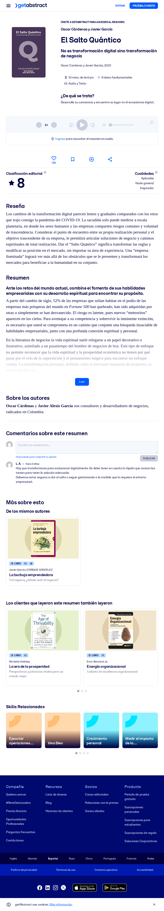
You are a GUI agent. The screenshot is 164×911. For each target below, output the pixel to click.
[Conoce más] (45, 172)
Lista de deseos (56, 794)
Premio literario (16, 811)
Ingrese (60, 139)
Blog (49, 802)
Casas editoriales (96, 794)
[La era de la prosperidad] (43, 630)
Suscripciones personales (134, 809)
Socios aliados (94, 811)
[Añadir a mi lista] (91, 159)
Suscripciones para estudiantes (137, 822)
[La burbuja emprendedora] (43, 539)
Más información (60, 904)
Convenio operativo (106, 869)
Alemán (32, 858)
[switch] (82, 124)
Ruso (72, 858)
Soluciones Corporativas (141, 841)
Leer (82, 381)
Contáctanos (15, 840)
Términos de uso (65, 869)
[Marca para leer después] (72, 159)
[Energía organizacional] (120, 630)
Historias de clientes (59, 811)
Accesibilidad (145, 869)
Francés (131, 858)
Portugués (109, 858)
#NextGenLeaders (18, 802)
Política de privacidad (24, 869)
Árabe (150, 858)
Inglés (13, 858)
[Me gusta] (54, 159)
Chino (89, 858)
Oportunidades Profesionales (16, 821)
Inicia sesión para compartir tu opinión (36, 456)
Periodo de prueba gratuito (137, 796)
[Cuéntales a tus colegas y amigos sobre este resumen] (110, 159)
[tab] (78, 691)
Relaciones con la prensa (101, 802)
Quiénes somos (16, 794)
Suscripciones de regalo (140, 832)
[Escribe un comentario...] (87, 447)
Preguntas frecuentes (20, 832)
